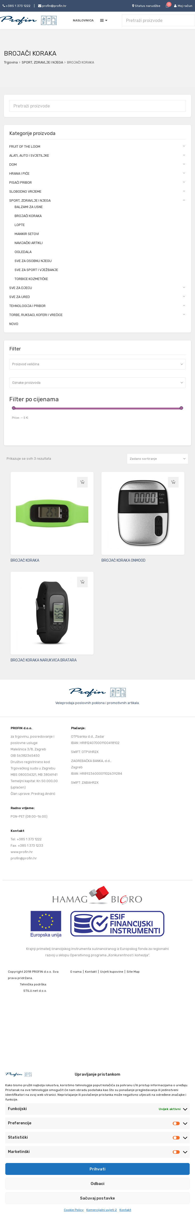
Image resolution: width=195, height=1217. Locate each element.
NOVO (13, 324)
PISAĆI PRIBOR (20, 182)
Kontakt (125, 1210)
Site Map (133, 971)
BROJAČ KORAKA (25, 560)
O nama (76, 971)
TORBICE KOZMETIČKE (31, 279)
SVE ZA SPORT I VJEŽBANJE (36, 270)
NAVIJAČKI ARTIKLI (29, 243)
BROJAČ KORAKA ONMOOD (123, 560)
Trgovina (11, 62)
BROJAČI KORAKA (28, 216)
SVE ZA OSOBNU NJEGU (33, 261)
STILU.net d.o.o (34, 991)
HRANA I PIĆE (19, 173)
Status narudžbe (146, 6)
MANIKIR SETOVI (27, 234)
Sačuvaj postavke (97, 1198)
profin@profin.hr (52, 6)
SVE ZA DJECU (20, 288)
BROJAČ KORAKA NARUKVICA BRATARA (44, 660)
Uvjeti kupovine (111, 971)
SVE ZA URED (19, 297)
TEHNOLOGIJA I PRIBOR (27, 306)
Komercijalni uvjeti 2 (101, 1210)
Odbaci (97, 1183)
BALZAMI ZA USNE (29, 207)
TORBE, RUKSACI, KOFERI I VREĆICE (36, 315)
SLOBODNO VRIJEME (25, 191)
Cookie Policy (74, 1210)
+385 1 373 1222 (16, 6)
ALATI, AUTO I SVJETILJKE (29, 155)
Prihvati (97, 1169)
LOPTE (20, 225)
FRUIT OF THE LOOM (24, 146)
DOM (13, 164)
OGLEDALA (23, 252)
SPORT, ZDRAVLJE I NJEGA (42, 62)
